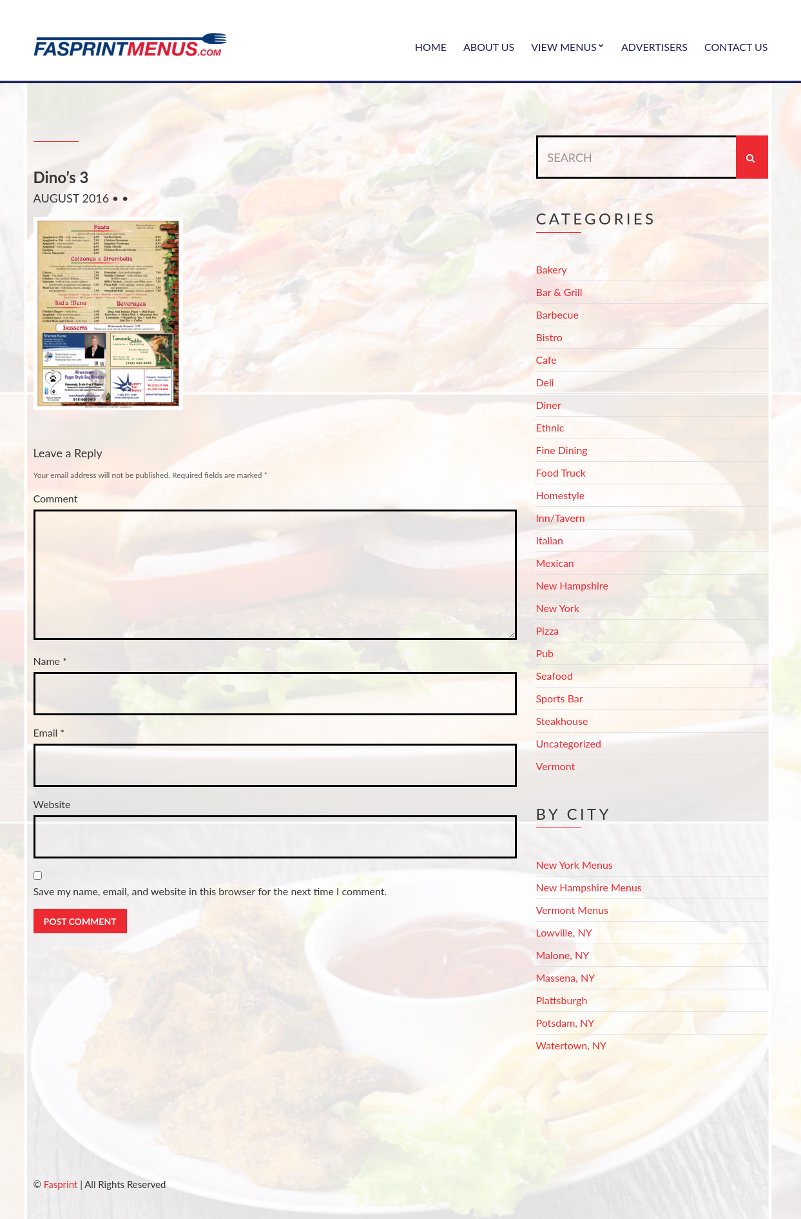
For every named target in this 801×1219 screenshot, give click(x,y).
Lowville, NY (564, 932)
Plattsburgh (562, 1000)
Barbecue (557, 314)
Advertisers (654, 47)
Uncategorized (569, 743)
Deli (545, 382)
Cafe (546, 359)
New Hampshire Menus (589, 887)
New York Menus (574, 864)
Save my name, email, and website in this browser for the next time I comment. (210, 891)
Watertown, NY (571, 1045)
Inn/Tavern (560, 517)
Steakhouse (562, 721)
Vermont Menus (572, 910)
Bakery (551, 269)
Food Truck (561, 472)
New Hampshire (572, 585)
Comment (56, 498)
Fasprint (60, 1184)
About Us (488, 47)
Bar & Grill (559, 292)
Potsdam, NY (565, 1022)
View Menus (564, 47)
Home (431, 47)
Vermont (555, 766)
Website (52, 804)
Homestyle (560, 495)
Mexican (555, 563)
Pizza (547, 630)
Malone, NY (563, 955)
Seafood (554, 675)
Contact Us (736, 47)
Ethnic (550, 427)
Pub (545, 653)
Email (49, 732)
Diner (548, 405)
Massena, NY (565, 977)
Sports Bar (559, 698)
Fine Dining (562, 450)
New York (557, 608)
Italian (549, 540)
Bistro (549, 337)
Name (50, 661)
